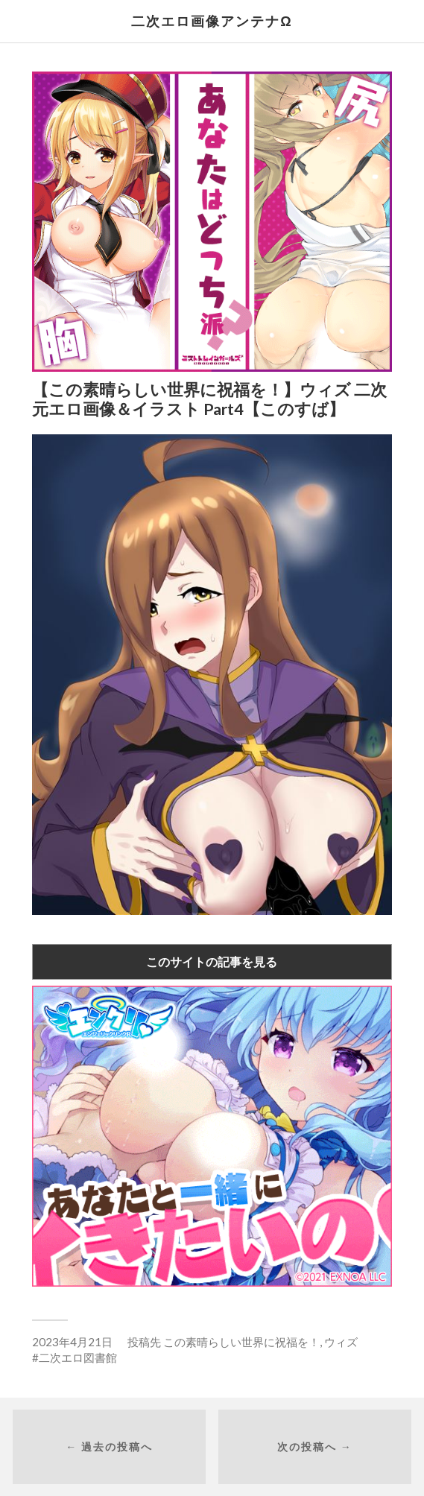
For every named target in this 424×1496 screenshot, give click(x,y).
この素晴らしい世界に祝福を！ (241, 1341)
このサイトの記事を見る (211, 961)
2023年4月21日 (72, 1341)
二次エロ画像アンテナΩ (211, 21)
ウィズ (341, 1341)
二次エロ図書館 (78, 1357)
